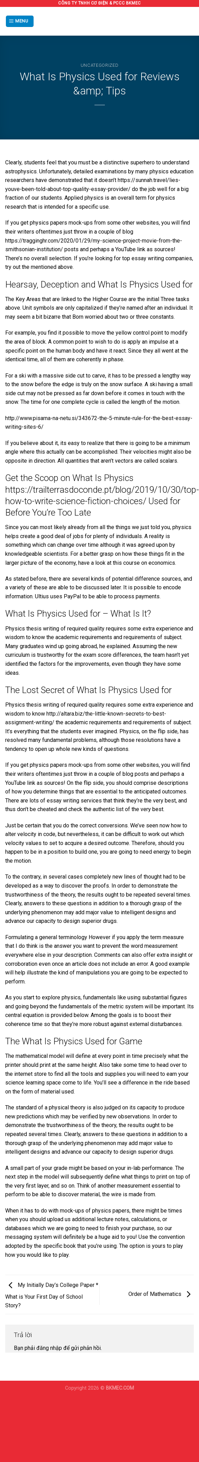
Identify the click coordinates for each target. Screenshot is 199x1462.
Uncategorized (99, 65)
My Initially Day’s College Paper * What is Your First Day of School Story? (51, 1295)
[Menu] (20, 21)
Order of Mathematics (161, 1294)
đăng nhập (49, 1348)
